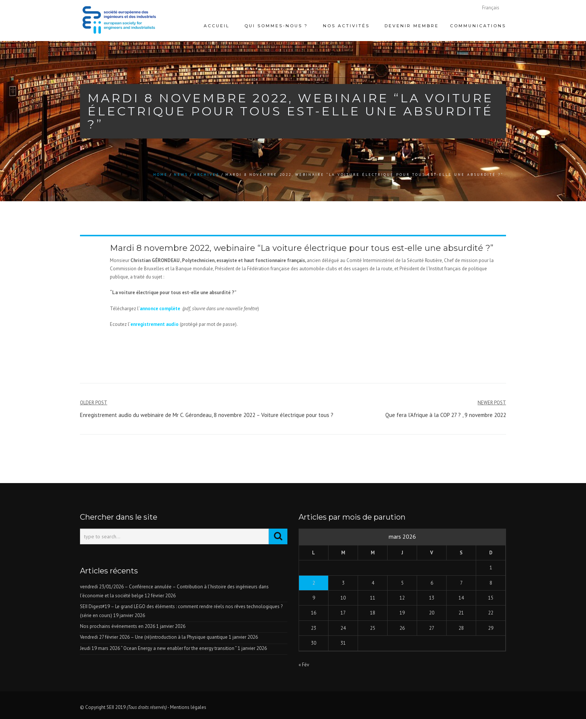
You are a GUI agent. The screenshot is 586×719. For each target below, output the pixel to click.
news (181, 174)
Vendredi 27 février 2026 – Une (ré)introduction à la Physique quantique (154, 637)
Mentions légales (188, 707)
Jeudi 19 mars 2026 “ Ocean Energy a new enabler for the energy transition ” (158, 648)
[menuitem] (490, 7)
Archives (206, 174)
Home (160, 174)
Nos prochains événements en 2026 (117, 626)
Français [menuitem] (490, 7)
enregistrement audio (155, 324)
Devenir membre (412, 25)
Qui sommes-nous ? (276, 25)
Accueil (216, 25)
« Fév (304, 665)
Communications (478, 25)
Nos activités (346, 25)
